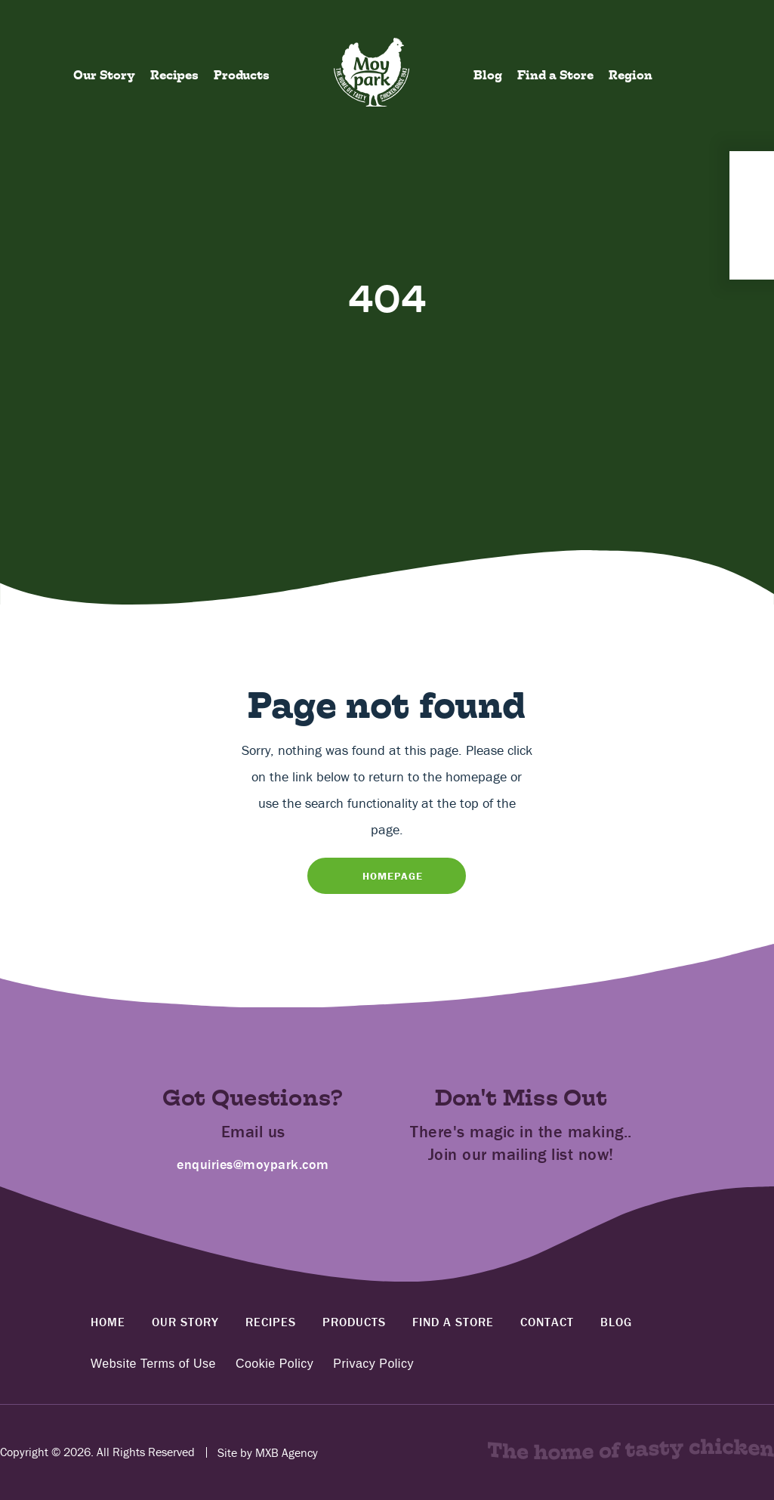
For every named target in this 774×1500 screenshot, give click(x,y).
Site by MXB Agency (267, 1452)
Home (108, 1322)
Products (242, 75)
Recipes (174, 75)
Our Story (104, 75)
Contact (547, 1322)
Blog (487, 75)
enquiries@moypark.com (253, 1164)
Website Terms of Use (153, 1364)
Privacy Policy (373, 1364)
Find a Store (555, 75)
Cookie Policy (274, 1364)
